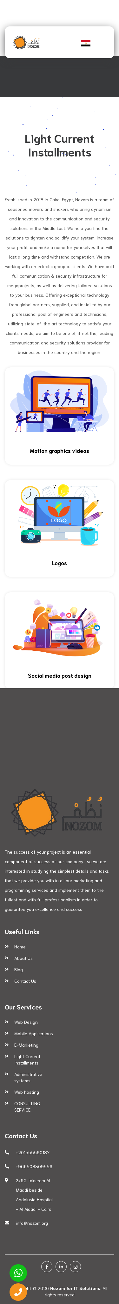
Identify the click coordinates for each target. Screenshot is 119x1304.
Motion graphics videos (59, 450)
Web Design (26, 1022)
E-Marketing (26, 1045)
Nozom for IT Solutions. (75, 1288)
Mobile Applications (33, 1033)
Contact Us (25, 981)
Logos (59, 562)
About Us (23, 958)
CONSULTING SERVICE (27, 1106)
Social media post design (59, 675)
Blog (18, 969)
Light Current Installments (27, 1059)
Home (20, 946)
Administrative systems (28, 1077)
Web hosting (26, 1092)
